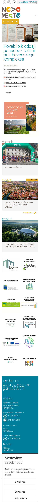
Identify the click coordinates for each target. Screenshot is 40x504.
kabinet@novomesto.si (13, 435)
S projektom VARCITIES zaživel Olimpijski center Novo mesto (20, 245)
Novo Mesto (16, 12)
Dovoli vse (20, 482)
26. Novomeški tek (14, 167)
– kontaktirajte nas (28, 2)
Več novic (28, 212)
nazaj (9, 92)
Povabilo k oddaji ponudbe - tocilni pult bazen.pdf (20, 78)
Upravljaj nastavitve (20, 498)
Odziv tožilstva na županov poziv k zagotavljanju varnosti (19, 204)
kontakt (9, 2)
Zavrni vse (20, 492)
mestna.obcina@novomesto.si (15, 412)
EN (14, 2)
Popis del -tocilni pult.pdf (16, 83)
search (4, 2)
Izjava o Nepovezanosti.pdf (16, 86)
